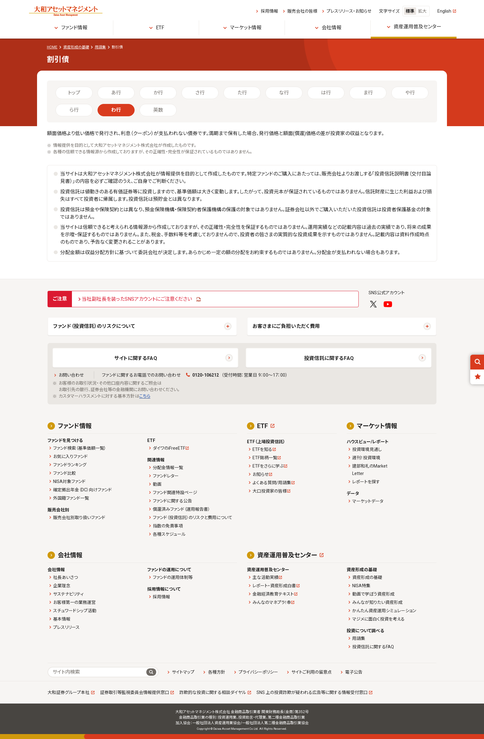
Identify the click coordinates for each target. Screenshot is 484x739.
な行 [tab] (284, 93)
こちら (144, 396)
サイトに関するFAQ (135, 358)
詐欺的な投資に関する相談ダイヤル (212, 692)
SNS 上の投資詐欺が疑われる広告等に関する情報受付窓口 (312, 692)
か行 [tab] (158, 93)
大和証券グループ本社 (69, 692)
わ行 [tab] (116, 110)
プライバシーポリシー (258, 672)
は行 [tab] (326, 93)
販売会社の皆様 (302, 11)
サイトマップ (183, 672)
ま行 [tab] (368, 93)
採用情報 (269, 11)
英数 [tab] (158, 110)
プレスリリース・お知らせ (349, 11)
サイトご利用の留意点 (311, 672)
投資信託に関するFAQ (329, 358)
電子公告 (353, 672)
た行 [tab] (242, 93)
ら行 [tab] (74, 110)
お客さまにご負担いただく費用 (286, 326)
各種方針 (216, 672)
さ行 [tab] (200, 93)
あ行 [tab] (116, 93)
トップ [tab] (74, 93)
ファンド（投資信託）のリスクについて (94, 326)
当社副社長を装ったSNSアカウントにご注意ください (137, 299)
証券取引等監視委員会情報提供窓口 (134, 692)
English (444, 11)
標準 (410, 11)
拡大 (422, 11)
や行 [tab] (410, 93)
